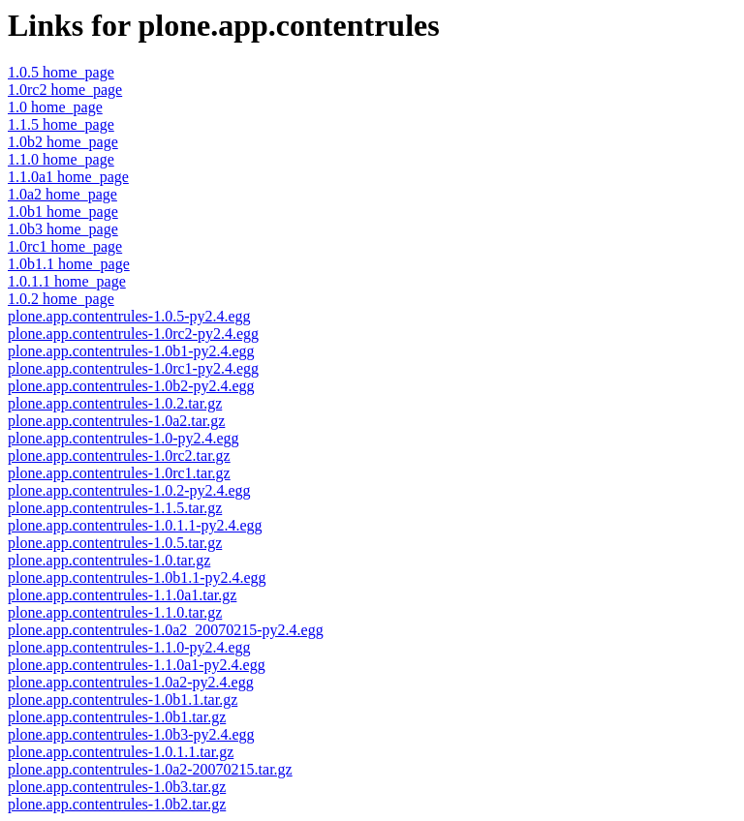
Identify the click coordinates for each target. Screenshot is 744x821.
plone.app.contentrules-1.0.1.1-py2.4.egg (135, 525)
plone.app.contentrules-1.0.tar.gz (109, 560)
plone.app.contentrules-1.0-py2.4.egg (123, 438)
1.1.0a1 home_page (68, 176)
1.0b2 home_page (63, 142)
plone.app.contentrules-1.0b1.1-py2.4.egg (137, 577)
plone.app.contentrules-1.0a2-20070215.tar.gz (150, 769)
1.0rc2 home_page (65, 89)
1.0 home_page (55, 107)
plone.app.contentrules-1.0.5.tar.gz (115, 542)
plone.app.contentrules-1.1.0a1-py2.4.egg (136, 664)
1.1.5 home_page (61, 124)
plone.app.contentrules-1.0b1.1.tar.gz (122, 699)
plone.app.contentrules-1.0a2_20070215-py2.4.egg (166, 630)
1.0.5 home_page (61, 72)
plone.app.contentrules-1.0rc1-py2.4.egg (133, 368)
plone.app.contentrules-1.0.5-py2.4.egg (129, 316)
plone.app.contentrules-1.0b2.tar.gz (117, 804)
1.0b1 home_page (63, 211)
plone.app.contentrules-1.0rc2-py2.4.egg (133, 333)
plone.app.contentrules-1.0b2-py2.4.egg (131, 386)
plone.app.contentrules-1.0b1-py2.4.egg (131, 351)
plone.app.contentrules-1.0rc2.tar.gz (119, 455)
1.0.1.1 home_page (67, 281)
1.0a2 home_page (62, 194)
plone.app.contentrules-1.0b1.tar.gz (117, 717)
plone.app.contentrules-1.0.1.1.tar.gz (120, 752)
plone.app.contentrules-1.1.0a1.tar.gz (122, 595)
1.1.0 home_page (61, 159)
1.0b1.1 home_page (69, 264)
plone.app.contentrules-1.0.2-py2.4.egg (129, 490)
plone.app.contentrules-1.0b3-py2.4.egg (131, 734)
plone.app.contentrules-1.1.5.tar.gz (115, 508)
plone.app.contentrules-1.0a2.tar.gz (116, 420)
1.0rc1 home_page (65, 246)
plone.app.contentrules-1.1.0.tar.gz (115, 612)
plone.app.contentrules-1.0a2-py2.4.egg (131, 682)
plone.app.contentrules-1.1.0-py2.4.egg (129, 647)
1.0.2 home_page (61, 298)
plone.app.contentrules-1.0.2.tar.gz (115, 403)
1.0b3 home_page (63, 229)
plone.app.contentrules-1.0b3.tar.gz (117, 786)
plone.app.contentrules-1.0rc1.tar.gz (119, 473)
